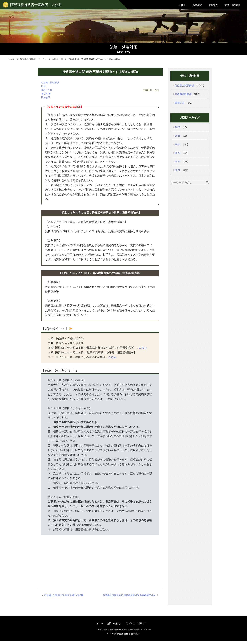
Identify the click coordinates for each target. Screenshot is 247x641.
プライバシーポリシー (135, 623)
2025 (177, 135)
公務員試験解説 (183, 94)
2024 (177, 144)
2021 (177, 170)
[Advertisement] (100, 558)
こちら (143, 347)
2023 (177, 153)
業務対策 (179, 102)
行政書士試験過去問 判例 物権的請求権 (63, 595)
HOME (183, 5)
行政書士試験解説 (50, 82)
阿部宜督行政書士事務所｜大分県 (36, 5)
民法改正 (45, 97)
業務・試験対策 (232, 5)
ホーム (99, 623)
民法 (43, 86)
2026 (177, 127)
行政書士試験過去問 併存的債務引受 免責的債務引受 (129, 595)
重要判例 (45, 94)
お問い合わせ (113, 623)
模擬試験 (197, 5)
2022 (177, 161)
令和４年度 (46, 90)
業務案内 (213, 5)
